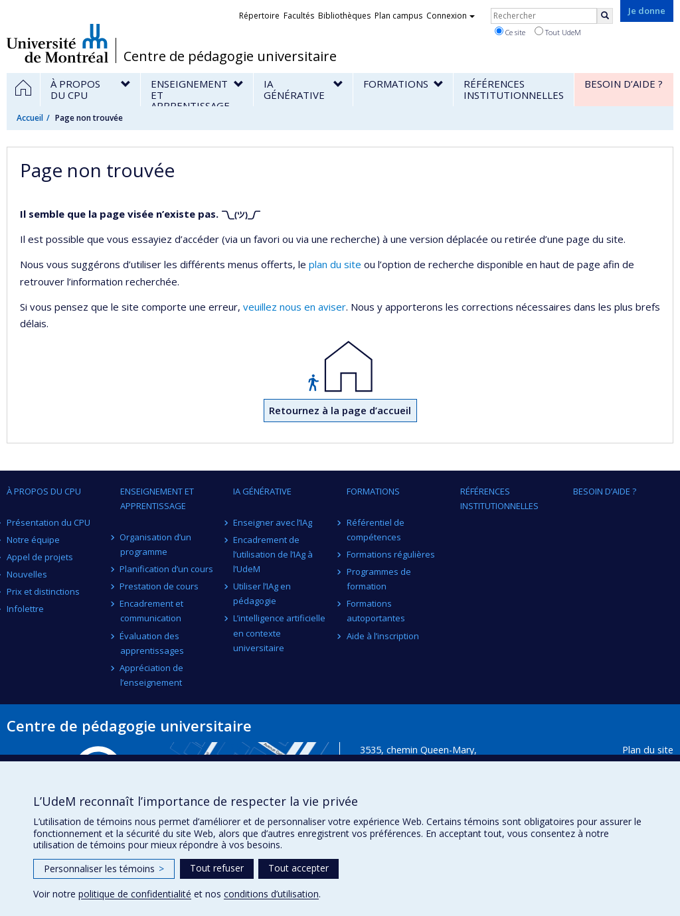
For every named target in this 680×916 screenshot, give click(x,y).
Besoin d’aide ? (604, 491)
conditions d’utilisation (271, 893)
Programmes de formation (379, 579)
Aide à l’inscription (383, 636)
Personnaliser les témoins (104, 868)
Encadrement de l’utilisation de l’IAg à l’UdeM (273, 554)
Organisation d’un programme (156, 544)
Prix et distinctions (43, 591)
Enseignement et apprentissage (157, 498)
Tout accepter (298, 868)
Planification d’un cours (167, 569)
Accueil (30, 117)
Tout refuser (217, 868)
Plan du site (647, 749)
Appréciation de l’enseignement (152, 675)
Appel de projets (40, 557)
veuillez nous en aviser (294, 306)
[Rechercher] (605, 16)
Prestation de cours (159, 586)
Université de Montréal (57, 43)
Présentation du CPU (48, 522)
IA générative (262, 491)
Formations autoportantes (376, 610)
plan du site (335, 264)
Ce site (510, 32)
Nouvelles (27, 574)
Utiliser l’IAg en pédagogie (262, 593)
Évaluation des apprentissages (152, 643)
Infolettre (25, 609)
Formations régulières (391, 554)
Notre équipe (33, 540)
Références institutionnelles (499, 498)
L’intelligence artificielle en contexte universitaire (279, 632)
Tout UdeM (558, 32)
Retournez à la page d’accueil (340, 410)
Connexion (450, 15)
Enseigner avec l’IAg (272, 522)
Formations (373, 491)
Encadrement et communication (152, 610)
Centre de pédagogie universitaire (230, 56)
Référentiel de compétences (375, 529)
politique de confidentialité (134, 893)
